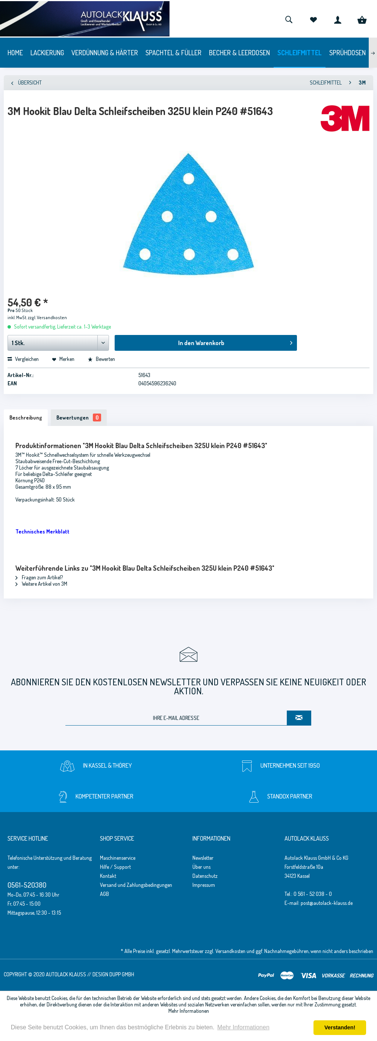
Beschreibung (25, 417)
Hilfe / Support (115, 867)
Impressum (203, 885)
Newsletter (202, 858)
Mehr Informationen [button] (243, 1027)
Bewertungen (78, 417)
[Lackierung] (47, 53)
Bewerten (101, 359)
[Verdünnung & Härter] (105, 53)
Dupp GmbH (121, 974)
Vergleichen (23, 359)
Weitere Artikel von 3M (41, 583)
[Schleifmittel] (300, 53)
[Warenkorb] (362, 19)
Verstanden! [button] (339, 1027)
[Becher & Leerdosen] (239, 53)
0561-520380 (27, 884)
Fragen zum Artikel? (39, 577)
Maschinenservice (117, 858)
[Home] (15, 53)
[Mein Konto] (337, 19)
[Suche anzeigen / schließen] (288, 19)
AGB (104, 894)
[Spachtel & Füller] (173, 53)
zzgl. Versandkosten (47, 317)
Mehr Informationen (188, 1011)
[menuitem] (288, 19)
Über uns (201, 867)
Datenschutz (205, 876)
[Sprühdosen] (347, 53)
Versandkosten (230, 951)
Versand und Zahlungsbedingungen (136, 885)
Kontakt (108, 876)
